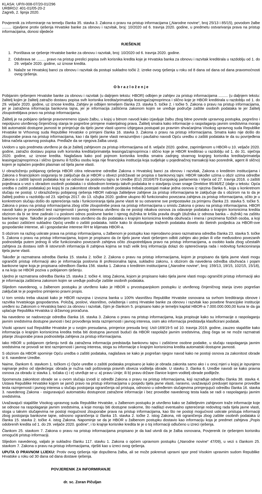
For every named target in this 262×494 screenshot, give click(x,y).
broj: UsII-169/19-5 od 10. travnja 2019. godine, (182, 328)
